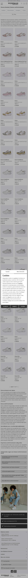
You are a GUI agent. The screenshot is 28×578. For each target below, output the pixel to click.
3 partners (20, 283)
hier (9, 297)
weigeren (14, 306)
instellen (23, 306)
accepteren (5, 306)
